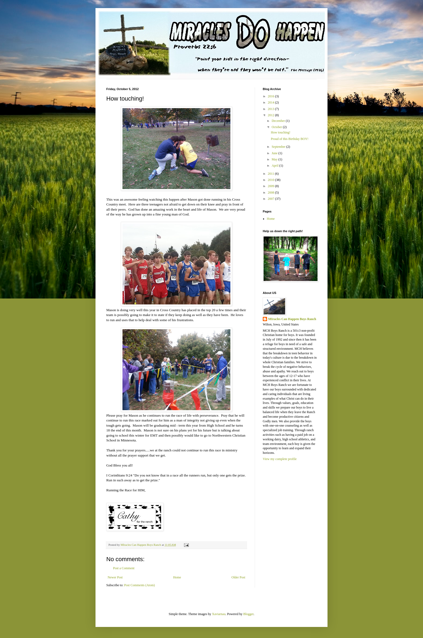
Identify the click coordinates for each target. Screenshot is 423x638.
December (279, 121)
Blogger (248, 614)
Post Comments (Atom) (139, 585)
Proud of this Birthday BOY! (289, 139)
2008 (271, 192)
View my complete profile (280, 459)
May (275, 159)
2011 (271, 174)
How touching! (280, 132)
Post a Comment (123, 568)
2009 (271, 186)
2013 (271, 109)
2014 (271, 102)
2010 (271, 180)
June (275, 153)
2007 (271, 199)
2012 (271, 115)
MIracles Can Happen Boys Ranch (292, 319)
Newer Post (115, 577)
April (275, 165)
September (279, 147)
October (277, 127)
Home (177, 577)
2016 (271, 96)
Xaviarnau (219, 614)
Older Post (238, 577)
